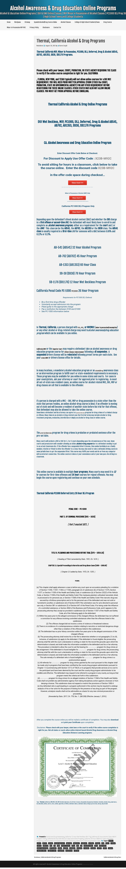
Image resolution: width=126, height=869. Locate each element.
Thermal (76, 852)
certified (91, 845)
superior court (52, 852)
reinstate (86, 849)
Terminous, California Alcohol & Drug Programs (53, 858)
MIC (83, 328)
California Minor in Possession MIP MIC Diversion (59, 842)
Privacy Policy (34, 27)
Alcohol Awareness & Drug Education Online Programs (63, 13)
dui (77, 847)
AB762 (44, 845)
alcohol (50, 845)
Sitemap (27, 22)
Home (8, 22)
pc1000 (66, 849)
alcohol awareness (59, 845)
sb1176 (99, 849)
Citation (98, 845)
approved (69, 845)
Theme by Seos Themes (87, 866)
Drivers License (66, 847)
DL (54, 847)
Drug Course (107, 22)
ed (81, 847)
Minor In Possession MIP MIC (16, 27)
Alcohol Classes (66, 22)
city (103, 845)
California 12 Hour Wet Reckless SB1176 (78, 838)
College (113, 845)
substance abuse (41, 852)
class (107, 845)
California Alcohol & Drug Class (109, 858)
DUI (79, 328)
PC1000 (76, 292)
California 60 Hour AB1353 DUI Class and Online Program (65, 840)
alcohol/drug (101, 371)
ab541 (39, 845)
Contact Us (57, 27)
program (79, 849)
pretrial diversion (83, 414)
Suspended (61, 852)
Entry (96, 847)
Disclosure (46, 27)
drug (73, 847)
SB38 (104, 849)
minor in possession (42, 849)
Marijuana (17, 22)
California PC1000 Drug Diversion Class (88, 842)
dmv (58, 847)
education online (88, 847)
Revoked (93, 849)
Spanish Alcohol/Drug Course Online (45, 22)
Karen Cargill (63, 46)
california (84, 845)
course (39, 847)
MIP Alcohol (53, 849)
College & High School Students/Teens (87, 22)
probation (72, 849)
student (110, 849)
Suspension (69, 852)
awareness (76, 845)
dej (51, 847)
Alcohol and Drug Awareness (55, 838)
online (59, 849)
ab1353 (111, 842)
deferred (45, 847)
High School (103, 847)
